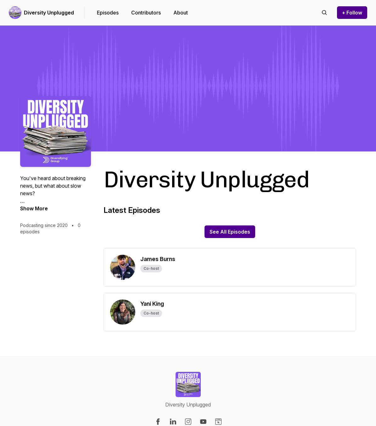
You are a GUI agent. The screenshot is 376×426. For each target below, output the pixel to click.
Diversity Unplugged (49, 12)
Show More (34, 208)
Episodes (108, 12)
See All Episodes (230, 232)
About (180, 12)
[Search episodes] (324, 12)
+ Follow (352, 12)
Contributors (146, 12)
